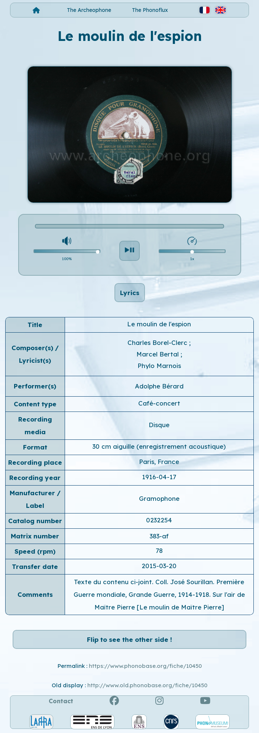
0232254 (159, 520)
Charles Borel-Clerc (158, 342)
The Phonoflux (150, 10)
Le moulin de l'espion (159, 324)
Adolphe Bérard (159, 386)
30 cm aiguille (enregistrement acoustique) (159, 446)
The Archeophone (89, 10)
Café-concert (159, 403)
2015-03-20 (159, 566)
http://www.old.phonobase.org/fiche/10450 (147, 685)
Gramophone (159, 498)
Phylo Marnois (159, 365)
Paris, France (159, 461)
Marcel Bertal (158, 354)
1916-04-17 (159, 477)
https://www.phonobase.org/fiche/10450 (145, 665)
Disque (159, 425)
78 (159, 550)
